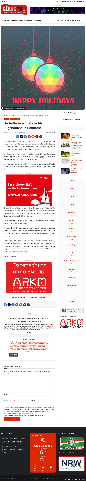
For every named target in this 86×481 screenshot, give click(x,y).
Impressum (80, 1)
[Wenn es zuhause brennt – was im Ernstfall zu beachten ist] (65, 136)
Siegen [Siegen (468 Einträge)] (19, 446)
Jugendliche (33, 297)
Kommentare (79, 128)
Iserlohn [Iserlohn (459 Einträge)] (13, 441)
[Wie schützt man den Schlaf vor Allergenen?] (65, 171)
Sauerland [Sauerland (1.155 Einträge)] (13, 446)
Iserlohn (14, 115)
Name (6, 394)
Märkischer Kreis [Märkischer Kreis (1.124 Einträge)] (14, 444)
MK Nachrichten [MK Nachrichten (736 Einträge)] (5, 444)
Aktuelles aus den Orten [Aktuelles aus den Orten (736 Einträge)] (7, 438)
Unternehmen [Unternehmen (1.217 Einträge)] (13, 449)
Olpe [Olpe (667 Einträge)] (3, 446)
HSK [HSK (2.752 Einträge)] (8, 441)
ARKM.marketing (57, 5)
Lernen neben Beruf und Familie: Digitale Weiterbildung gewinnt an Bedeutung (76, 162)
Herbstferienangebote (18, 297)
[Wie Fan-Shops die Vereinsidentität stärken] (65, 154)
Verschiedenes (37, 20)
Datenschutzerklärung (68, 1)
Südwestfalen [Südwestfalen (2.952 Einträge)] (5, 449)
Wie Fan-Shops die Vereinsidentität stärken (76, 153)
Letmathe (43, 297)
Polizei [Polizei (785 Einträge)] (7, 446)
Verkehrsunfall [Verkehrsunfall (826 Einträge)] (21, 449)
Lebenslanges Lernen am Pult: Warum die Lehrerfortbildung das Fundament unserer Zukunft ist (76, 145)
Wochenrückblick (29, 339)
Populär (70, 128)
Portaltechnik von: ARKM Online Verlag (32, 478)
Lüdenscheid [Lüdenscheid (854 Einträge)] (19, 441)
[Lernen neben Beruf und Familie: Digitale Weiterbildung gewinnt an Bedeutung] (65, 161)
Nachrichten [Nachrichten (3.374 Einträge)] (22, 444)
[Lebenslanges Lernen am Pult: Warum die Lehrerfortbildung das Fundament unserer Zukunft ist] (65, 144)
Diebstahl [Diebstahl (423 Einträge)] (16, 438)
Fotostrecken (14, 20)
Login (58, 1)
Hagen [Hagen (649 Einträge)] (3, 441)
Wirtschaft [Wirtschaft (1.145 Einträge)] (4, 452)
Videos (21, 20)
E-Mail (29, 332)
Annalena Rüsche (9, 132)
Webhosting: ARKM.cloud (48, 478)
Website (33, 401)
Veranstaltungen (28, 20)
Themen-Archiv (6, 20)
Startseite (7, 115)
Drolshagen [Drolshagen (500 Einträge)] (23, 438)
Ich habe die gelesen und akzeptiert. (25, 415)
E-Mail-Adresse (9, 401)
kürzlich (62, 128)
